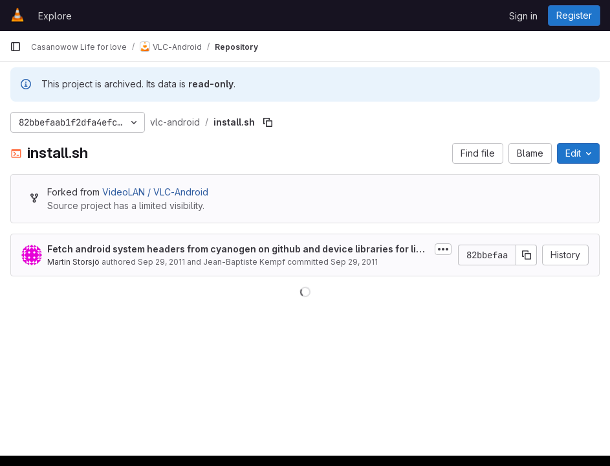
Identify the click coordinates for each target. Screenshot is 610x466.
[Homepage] (17, 15)
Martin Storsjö (73, 262)
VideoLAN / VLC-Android (155, 191)
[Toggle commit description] (443, 249)
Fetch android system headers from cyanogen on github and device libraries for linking (238, 249)
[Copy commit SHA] (526, 255)
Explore (55, 15)
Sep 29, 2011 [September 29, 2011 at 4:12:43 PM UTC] (354, 262)
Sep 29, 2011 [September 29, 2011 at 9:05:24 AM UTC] (161, 262)
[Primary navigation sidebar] (15, 46)
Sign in (523, 15)
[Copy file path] (267, 122)
